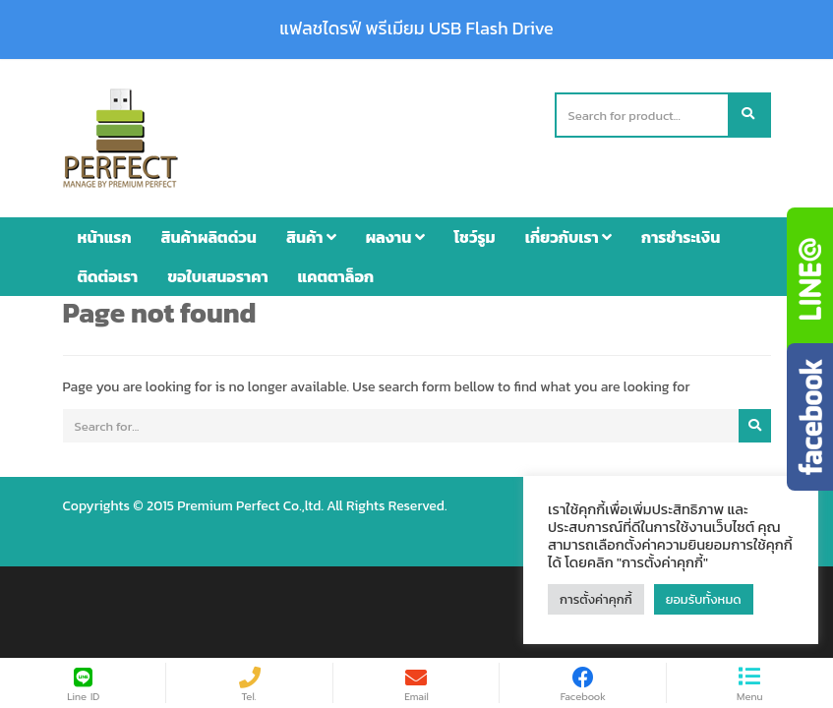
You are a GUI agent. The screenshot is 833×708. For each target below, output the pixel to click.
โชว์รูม (475, 237)
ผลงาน (395, 237)
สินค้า (311, 237)
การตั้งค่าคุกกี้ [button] (596, 599)
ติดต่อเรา (108, 276)
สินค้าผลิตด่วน (209, 237)
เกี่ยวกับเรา (568, 237)
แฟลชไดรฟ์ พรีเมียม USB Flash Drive (416, 28)
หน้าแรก (105, 237)
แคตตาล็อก (336, 276)
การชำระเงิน (680, 237)
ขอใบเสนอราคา (217, 276)
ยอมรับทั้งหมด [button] (704, 599)
